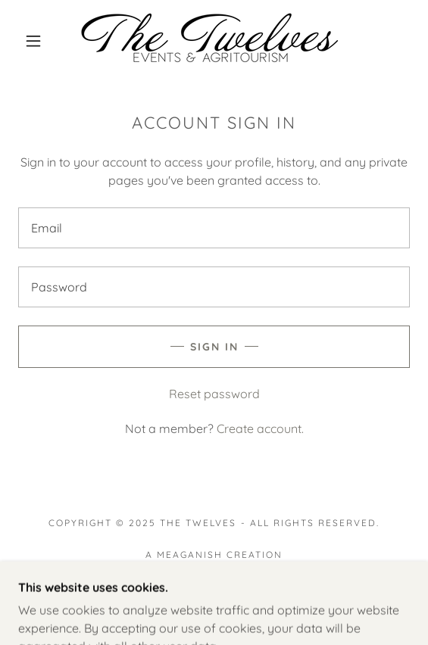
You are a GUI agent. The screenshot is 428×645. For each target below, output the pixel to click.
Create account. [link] (260, 428)
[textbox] (214, 227)
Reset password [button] (214, 393)
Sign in (214, 347)
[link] (214, 40)
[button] (38, 41)
